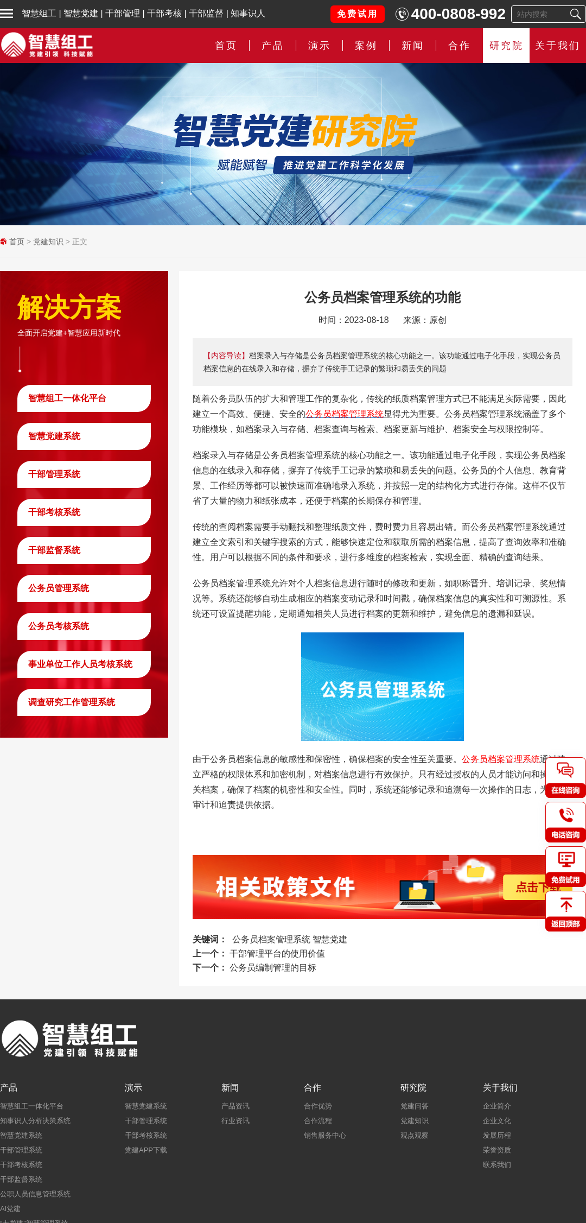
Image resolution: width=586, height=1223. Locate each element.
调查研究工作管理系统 (71, 702)
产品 (273, 45)
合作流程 (318, 1121)
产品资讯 (235, 1106)
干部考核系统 (54, 512)
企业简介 (497, 1106)
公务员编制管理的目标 (273, 967)
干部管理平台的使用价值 (277, 953)
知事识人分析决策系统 (35, 1121)
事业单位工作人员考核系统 (80, 664)
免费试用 (357, 13)
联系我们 (497, 1165)
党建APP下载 (146, 1150)
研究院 (506, 45)
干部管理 (122, 13)
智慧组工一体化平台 (67, 398)
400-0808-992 (458, 13)
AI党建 (10, 1209)
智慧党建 (80, 13)
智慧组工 (39, 13)
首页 (226, 45)
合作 (459, 45)
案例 (366, 45)
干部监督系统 (54, 550)
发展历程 (497, 1135)
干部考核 (164, 13)
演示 (319, 45)
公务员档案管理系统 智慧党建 (289, 939)
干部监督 (206, 13)
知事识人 (248, 13)
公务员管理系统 (58, 588)
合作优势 (318, 1106)
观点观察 (414, 1135)
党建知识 (48, 241)
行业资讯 (235, 1121)
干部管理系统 (54, 474)
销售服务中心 (325, 1135)
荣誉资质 (497, 1150)
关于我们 (558, 45)
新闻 (413, 45)
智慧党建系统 (54, 436)
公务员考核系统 (58, 626)
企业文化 (497, 1121)
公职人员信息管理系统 (35, 1194)
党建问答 (414, 1106)
